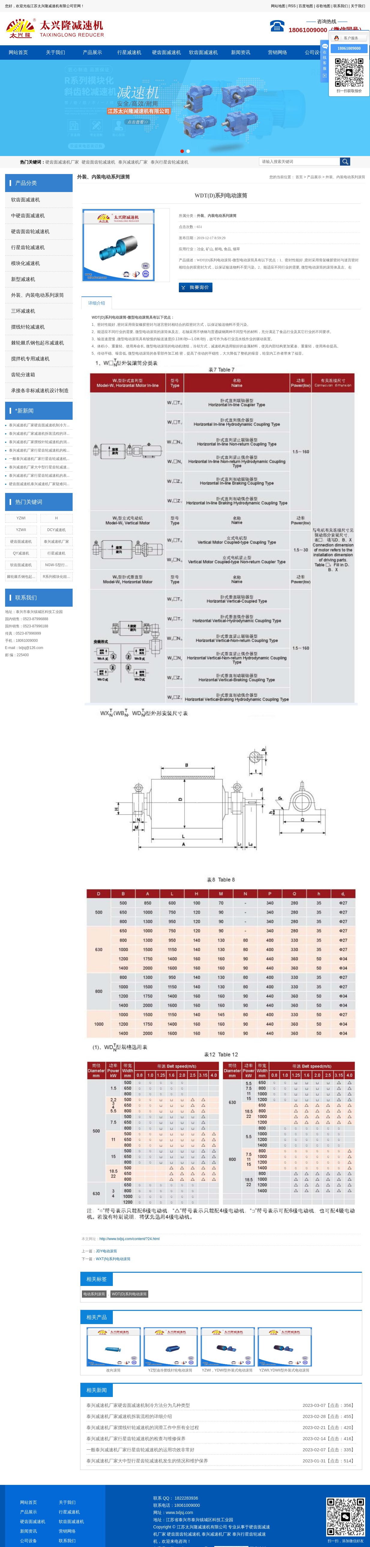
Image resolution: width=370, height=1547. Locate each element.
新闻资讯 (240, 52)
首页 (299, 177)
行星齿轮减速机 (28, 247)
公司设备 (314, 52)
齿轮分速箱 (23, 374)
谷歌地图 (323, 6)
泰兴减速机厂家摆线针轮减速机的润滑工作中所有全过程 (142, 1427)
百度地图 (306, 6)
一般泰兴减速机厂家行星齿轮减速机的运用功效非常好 (140, 1449)
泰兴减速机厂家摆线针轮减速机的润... (39, 442)
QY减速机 (21, 553)
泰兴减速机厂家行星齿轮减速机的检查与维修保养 (135, 1438)
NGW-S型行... (56, 565)
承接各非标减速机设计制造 (40, 390)
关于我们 (358, 6)
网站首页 (18, 52)
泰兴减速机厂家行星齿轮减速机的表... (39, 475)
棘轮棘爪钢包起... (21, 577)
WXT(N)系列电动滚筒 (113, 1259)
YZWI (21, 518)
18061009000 (349, 48)
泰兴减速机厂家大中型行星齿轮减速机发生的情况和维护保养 (147, 1460)
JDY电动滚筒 (106, 1251)
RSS (292, 6)
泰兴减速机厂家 (133, 162)
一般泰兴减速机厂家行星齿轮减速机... (39, 459)
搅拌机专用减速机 (30, 358)
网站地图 (278, 6)
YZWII (21, 530)
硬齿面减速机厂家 (62, 162)
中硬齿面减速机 (28, 215)
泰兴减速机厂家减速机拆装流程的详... (39, 433)
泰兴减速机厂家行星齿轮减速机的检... (39, 450)
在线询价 (195, 287)
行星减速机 (129, 52)
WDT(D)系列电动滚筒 (129, 1294)
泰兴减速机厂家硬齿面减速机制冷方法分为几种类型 (138, 1405)
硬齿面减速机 (166, 52)
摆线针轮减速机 (28, 326)
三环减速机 (23, 311)
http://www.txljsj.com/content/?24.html (130, 1239)
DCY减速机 (56, 530)
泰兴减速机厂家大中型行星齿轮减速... (39, 467)
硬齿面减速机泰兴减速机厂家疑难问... (39, 484)
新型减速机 (23, 279)
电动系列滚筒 (94, 1294)
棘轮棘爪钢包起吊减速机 (37, 342)
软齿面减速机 (203, 52)
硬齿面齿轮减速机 (98, 162)
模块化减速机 (25, 263)
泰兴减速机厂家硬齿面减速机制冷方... (39, 425)
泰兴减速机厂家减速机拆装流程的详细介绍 (129, 1416)
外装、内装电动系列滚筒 (37, 295)
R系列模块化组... (56, 577)
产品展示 (92, 52)
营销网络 (277, 52)
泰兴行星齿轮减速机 (169, 162)
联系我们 (340, 6)
